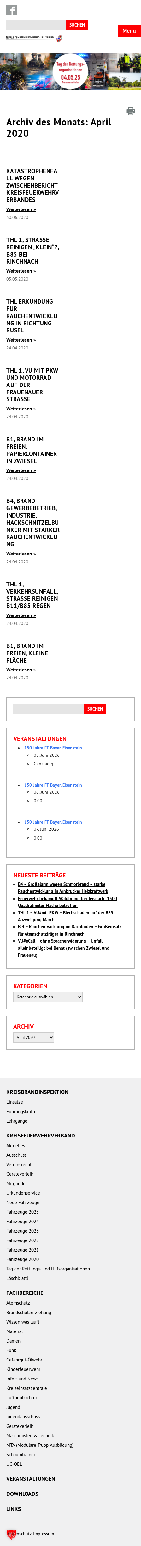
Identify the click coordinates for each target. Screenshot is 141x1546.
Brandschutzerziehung (28, 1312)
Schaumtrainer (20, 1455)
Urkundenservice (23, 1193)
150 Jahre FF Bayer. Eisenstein (53, 748)
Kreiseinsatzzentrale (26, 1388)
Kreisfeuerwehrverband (40, 1135)
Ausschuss (16, 1155)
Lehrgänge (16, 1121)
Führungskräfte (21, 1111)
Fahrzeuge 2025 (22, 1212)
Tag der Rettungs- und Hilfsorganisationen (48, 1269)
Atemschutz (18, 1303)
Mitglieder (16, 1183)
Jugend (13, 1407)
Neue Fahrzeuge (22, 1202)
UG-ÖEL (14, 1464)
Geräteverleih (19, 1174)
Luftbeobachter (21, 1398)
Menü (129, 30)
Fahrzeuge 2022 (22, 1240)
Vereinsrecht (19, 1164)
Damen (13, 1341)
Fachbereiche (24, 1292)
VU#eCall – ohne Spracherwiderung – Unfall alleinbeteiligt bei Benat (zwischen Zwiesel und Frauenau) (63, 948)
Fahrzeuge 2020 (22, 1259)
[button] (11, 1534)
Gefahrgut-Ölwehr (24, 1360)
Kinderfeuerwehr (23, 1369)
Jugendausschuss (23, 1417)
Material (14, 1331)
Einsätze (14, 1102)
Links (13, 1509)
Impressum (43, 1534)
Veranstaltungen (30, 1478)
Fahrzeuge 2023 (22, 1231)
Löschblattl (17, 1278)
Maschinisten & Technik (30, 1436)
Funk (11, 1350)
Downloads (22, 1493)
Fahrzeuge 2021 (22, 1250)
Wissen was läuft (22, 1322)
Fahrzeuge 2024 (22, 1221)
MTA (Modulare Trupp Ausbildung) (39, 1445)
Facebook (11, 10)
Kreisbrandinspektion (37, 1091)
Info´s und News (22, 1379)
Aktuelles (15, 1146)
